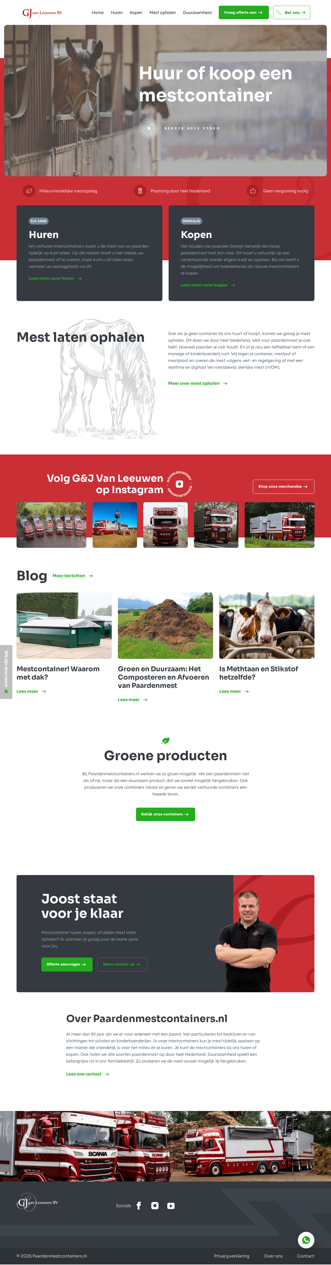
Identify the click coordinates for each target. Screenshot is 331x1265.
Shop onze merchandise (283, 487)
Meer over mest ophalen (198, 384)
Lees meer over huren (56, 278)
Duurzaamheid (197, 12)
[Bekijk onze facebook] (139, 1207)
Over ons (273, 1256)
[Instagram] (179, 485)
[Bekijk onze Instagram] (155, 1207)
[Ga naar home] (66, 1202)
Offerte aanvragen (67, 965)
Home (98, 12)
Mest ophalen (162, 12)
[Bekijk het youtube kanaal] (171, 1207)
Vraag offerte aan (244, 12)
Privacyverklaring (232, 1256)
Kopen (136, 12)
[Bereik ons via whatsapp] (306, 1240)
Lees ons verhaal (88, 1074)
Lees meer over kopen (209, 285)
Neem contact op (122, 965)
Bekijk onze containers (165, 815)
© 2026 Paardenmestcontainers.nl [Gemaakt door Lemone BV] (52, 1256)
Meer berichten (73, 576)
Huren (117, 12)
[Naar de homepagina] (41, 12)
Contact (305, 1256)
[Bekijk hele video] (180, 128)
